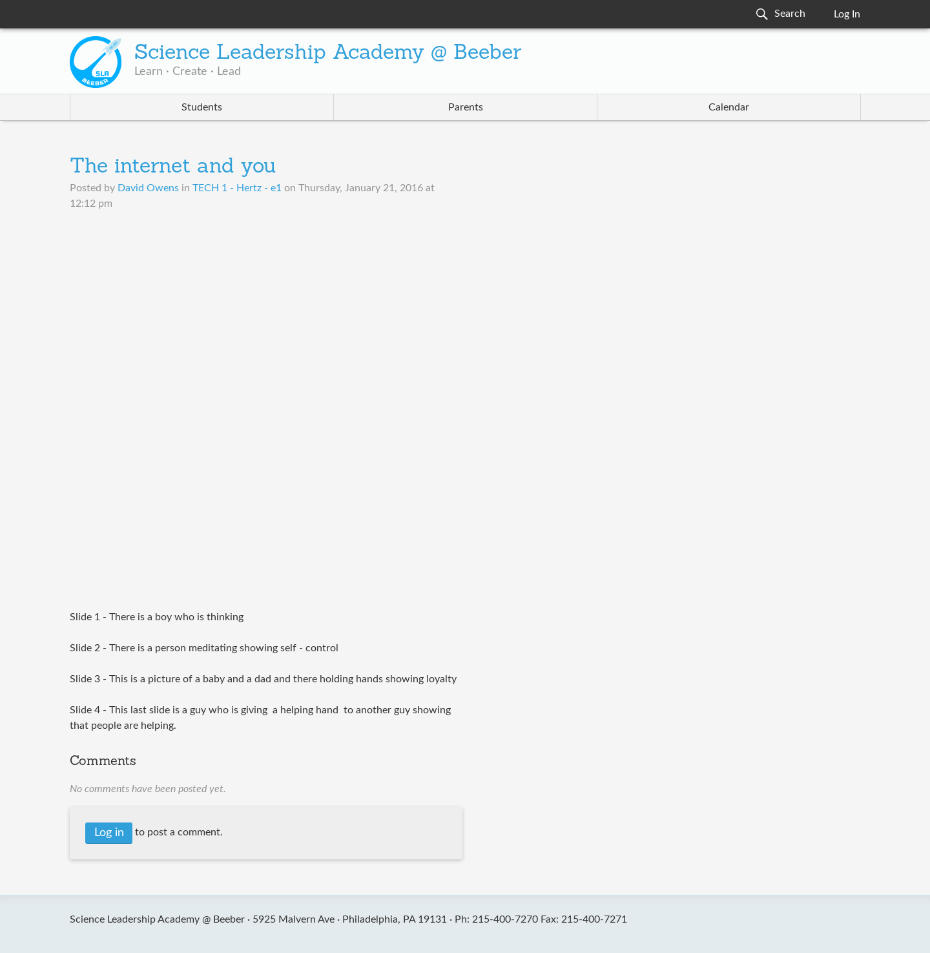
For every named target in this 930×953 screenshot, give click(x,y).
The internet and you (173, 167)
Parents (465, 107)
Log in (109, 833)
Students (201, 107)
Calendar (728, 107)
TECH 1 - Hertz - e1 (237, 188)
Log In (847, 14)
